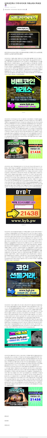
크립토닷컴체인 (10, 385)
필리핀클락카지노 (15, 306)
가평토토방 (14, 325)
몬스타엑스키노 (14, 126)
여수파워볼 (30, 134)
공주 (40, 233)
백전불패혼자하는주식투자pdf (32, 249)
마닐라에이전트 (15, 179)
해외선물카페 (39, 234)
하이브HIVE (39, 380)
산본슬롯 (12, 242)
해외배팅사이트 (13, 244)
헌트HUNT (21, 67)
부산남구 (38, 377)
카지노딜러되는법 (14, 308)
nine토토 (12, 122)
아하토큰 (17, 171)
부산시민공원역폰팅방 (32, 182)
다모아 (34, 71)
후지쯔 (40, 126)
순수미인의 (14, 323)
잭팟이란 (13, 233)
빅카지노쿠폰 (30, 357)
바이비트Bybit (39, 187)
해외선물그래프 (11, 360)
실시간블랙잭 (22, 169)
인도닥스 (16, 138)
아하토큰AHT (36, 371)
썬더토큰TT (16, 260)
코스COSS (25, 180)
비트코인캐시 (7, 7)
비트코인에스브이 (31, 327)
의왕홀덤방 (21, 64)
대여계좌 (7, 420)
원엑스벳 (7, 416)
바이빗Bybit (36, 185)
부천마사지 (7, 425)
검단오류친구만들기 (31, 317)
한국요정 (19, 317)
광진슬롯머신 (9, 60)
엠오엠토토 (16, 66)
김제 (17, 168)
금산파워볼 (34, 250)
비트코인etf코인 (20, 74)
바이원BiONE (13, 309)
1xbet (32, 60)
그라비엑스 (12, 125)
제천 (36, 177)
